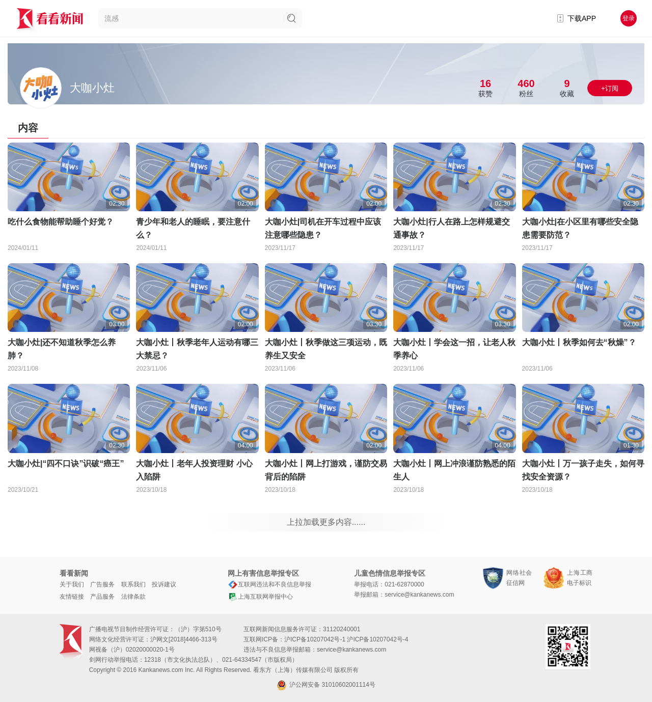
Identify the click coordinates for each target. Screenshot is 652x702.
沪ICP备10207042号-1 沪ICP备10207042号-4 (346, 639)
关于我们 (72, 584)
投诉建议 (164, 584)
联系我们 (133, 584)
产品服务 (102, 596)
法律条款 (133, 596)
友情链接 (72, 596)
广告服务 (102, 584)
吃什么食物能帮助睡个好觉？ (61, 221)
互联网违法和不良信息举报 (269, 584)
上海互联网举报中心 (260, 596)
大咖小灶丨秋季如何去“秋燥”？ (579, 342)
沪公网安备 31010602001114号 (326, 685)
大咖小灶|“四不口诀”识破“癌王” (66, 463)
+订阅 (609, 88)
